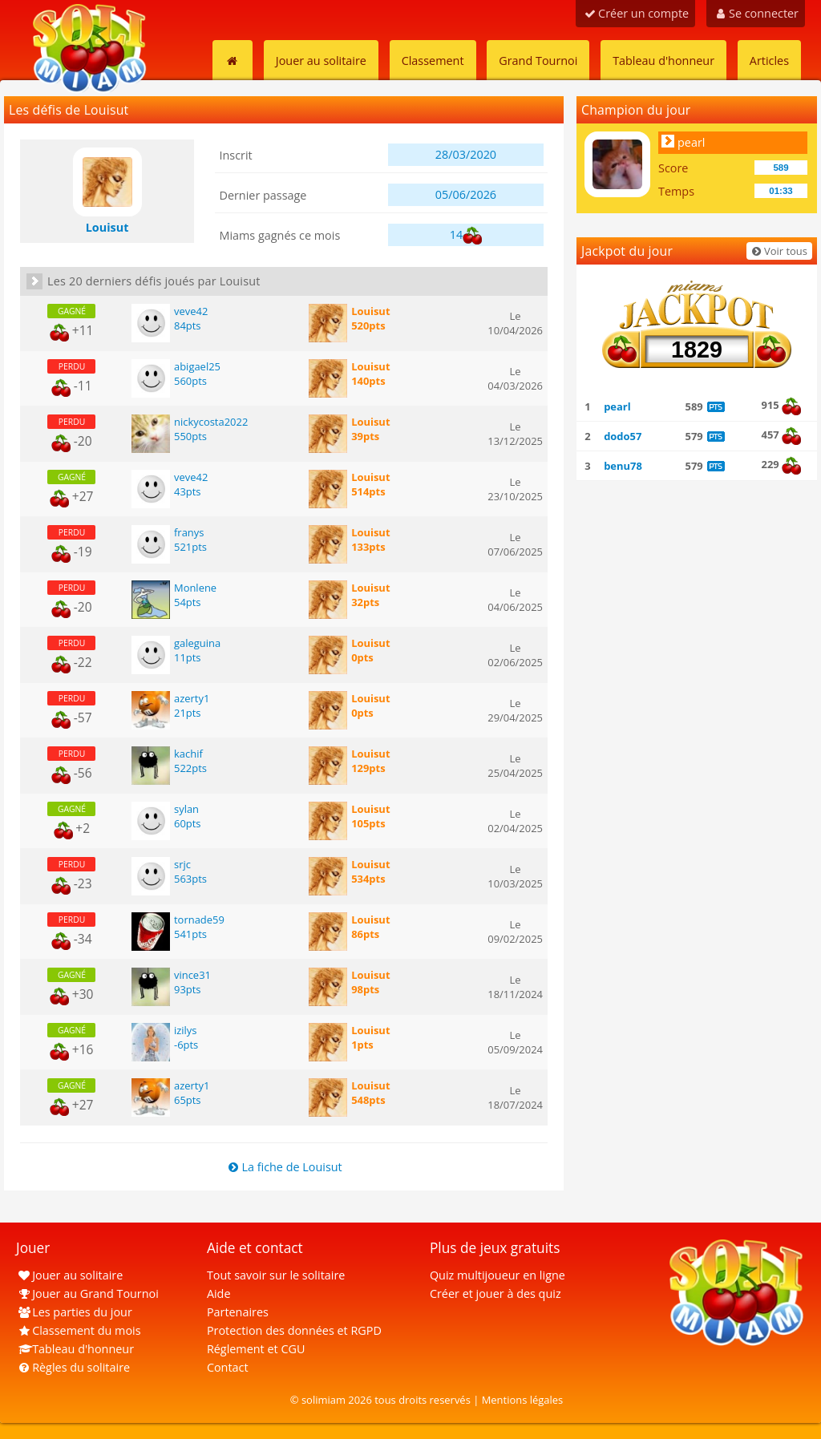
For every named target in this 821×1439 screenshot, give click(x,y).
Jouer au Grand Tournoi (87, 1293)
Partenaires (238, 1312)
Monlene (195, 587)
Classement (433, 60)
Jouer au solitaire (321, 60)
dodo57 (622, 436)
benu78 (623, 466)
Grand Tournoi (538, 60)
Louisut (370, 311)
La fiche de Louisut (283, 1166)
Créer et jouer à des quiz (495, 1293)
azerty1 (191, 698)
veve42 (191, 311)
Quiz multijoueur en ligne (497, 1275)
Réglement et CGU (256, 1348)
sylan (186, 809)
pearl (691, 142)
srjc (182, 864)
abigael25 (197, 366)
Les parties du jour (74, 1312)
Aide (219, 1293)
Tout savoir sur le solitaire (276, 1275)
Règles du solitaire (73, 1367)
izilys (185, 1030)
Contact (228, 1367)
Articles (769, 60)
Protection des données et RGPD (294, 1330)
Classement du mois (78, 1330)
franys (189, 532)
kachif (188, 753)
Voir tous (778, 251)
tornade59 (199, 919)
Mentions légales (523, 1400)
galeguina (197, 643)
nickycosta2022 (211, 421)
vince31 (192, 975)
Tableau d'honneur (663, 60)
